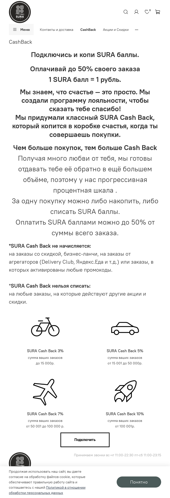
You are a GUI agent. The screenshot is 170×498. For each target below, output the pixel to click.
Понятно (139, 482)
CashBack (88, 29)
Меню (21, 29)
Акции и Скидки (116, 29)
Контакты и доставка (56, 29)
